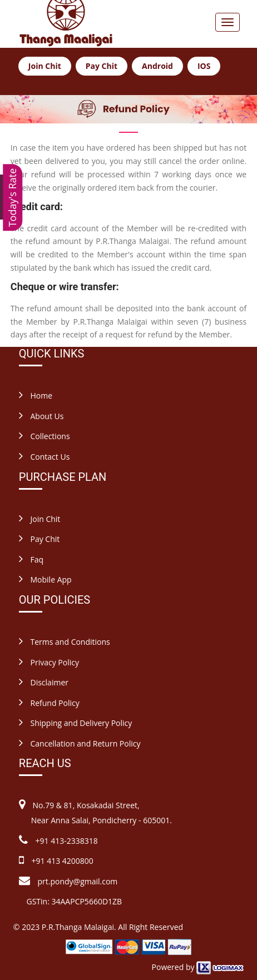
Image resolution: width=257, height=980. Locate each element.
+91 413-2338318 (65, 840)
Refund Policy (49, 703)
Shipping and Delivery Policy (75, 723)
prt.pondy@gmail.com (78, 881)
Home (35, 395)
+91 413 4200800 (61, 860)
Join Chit (44, 66)
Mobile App (45, 579)
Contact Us (44, 456)
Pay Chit (101, 66)
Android (157, 66)
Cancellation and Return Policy (80, 743)
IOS (204, 66)
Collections (44, 436)
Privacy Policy (49, 662)
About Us (41, 416)
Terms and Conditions (64, 641)
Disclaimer (43, 682)
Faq (31, 559)
